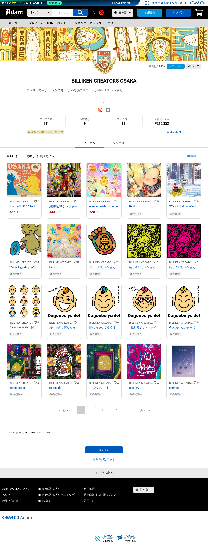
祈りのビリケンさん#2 (144, 267)
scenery (134, 387)
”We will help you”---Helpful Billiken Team (184, 206)
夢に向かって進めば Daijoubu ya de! (104, 327)
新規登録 (150, 12)
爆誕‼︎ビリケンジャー (63, 206)
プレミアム (36, 23)
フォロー (176, 66)
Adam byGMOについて (16, 488)
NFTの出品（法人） (48, 488)
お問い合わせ (10, 500)
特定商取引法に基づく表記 (100, 494)
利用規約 (89, 488)
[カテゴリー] (39, 13)
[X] (94, 12)
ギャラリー (97, 23)
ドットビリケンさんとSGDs (104, 267)
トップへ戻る (104, 473)
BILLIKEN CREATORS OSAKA (21, 201)
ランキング (79, 23)
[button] (65, 410)
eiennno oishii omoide (103, 206)
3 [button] (102, 410)
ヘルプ (6, 494)
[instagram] (101, 12)
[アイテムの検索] (80, 13)
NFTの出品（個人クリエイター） (56, 494)
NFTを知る (44, 500)
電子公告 (89, 500)
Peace (53, 267)
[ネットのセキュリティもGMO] (32, 3)
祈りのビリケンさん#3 (184, 267)
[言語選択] (122, 13)
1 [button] (81, 410)
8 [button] (126, 410)
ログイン (178, 12)
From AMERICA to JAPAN (24, 206)
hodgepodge (17, 387)
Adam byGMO (15, 432)
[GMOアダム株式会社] (17, 517)
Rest (132, 206)
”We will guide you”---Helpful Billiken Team (24, 267)
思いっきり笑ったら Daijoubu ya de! (64, 327)
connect (174, 387)
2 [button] (91, 410)
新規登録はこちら (104, 459)
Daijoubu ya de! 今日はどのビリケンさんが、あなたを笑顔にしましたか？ (24, 327)
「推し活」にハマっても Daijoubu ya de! (144, 327)
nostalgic (55, 387)
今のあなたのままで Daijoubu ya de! (184, 327)
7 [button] (116, 410)
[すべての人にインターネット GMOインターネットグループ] (179, 3)
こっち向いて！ (98, 387)
